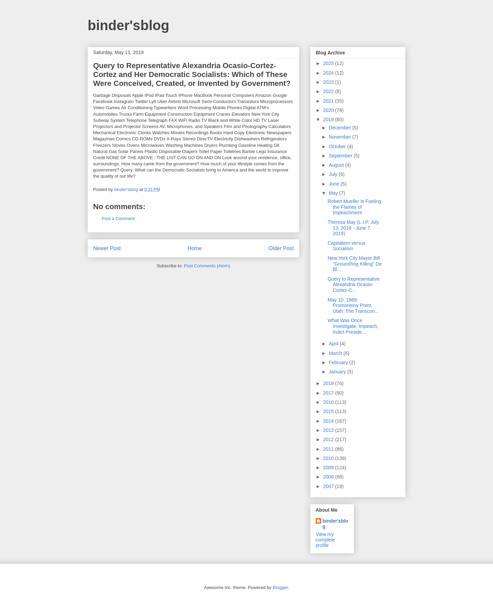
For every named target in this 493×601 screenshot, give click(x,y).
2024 (329, 73)
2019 (329, 119)
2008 (329, 476)
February (339, 362)
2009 (329, 467)
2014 (329, 421)
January (338, 371)
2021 (329, 101)
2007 (329, 486)
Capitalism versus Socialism (346, 246)
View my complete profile (325, 540)
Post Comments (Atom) (207, 265)
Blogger (280, 587)
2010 (329, 458)
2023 (329, 82)
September (341, 155)
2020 (329, 110)
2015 (329, 411)
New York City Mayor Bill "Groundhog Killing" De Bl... (355, 263)
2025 (329, 63)
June (334, 184)
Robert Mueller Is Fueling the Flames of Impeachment (354, 207)
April (334, 343)
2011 (329, 449)
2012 (329, 439)
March (336, 353)
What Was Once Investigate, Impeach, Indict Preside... (353, 326)
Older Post (281, 248)
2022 (329, 91)
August (337, 165)
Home (195, 248)
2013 (329, 430)
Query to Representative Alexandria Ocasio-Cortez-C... (354, 284)
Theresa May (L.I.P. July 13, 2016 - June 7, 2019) (353, 227)
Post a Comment (118, 218)
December (340, 127)
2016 (329, 402)
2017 (329, 393)
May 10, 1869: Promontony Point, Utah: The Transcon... (353, 305)
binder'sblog (128, 25)
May (334, 193)
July (334, 174)
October (338, 146)
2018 (329, 383)
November (340, 137)
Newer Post (107, 248)
